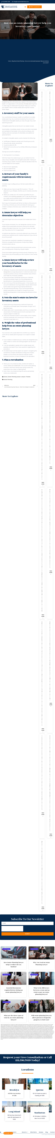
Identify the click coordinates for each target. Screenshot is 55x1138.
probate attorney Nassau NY (41, 1026)
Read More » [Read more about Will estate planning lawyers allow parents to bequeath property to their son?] (50, 369)
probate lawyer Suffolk (4, 1029)
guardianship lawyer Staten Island (40, 1038)
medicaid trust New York (24, 1025)
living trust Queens (50, 1024)
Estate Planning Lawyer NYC (24, 1038)
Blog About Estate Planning (18, 61)
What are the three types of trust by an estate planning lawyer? (13, 1017)
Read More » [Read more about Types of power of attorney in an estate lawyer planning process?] (43, 814)
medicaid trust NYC (30, 1025)
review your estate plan (14, 365)
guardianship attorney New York (16, 1037)
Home (9, 61)
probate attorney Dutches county (23, 1026)
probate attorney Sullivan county (35, 1027)
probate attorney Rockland (20, 1027)
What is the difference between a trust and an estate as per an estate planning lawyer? (49, 216)
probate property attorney (46, 1029)
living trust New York (41, 1024)
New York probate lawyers (8, 1026)
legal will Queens (18, 1024)
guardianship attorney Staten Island (42, 1037)
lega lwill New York (9, 1024)
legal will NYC (14, 1024)
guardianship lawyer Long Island (7, 1038)
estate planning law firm (11, 7)
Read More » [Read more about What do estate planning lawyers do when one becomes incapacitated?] (50, 705)
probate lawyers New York (35, 1028)
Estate (5, 377)
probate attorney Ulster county (44, 1027)
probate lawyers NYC (42, 1028)
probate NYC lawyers (40, 1029)
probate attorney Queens (13, 1027)
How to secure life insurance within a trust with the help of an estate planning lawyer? (49, 783)
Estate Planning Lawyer (14, 377)
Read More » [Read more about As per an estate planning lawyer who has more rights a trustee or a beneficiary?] (50, 468)
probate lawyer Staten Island (49, 1028)
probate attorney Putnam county (5, 1027)
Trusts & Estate (11, 6)
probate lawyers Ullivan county (11, 1029)
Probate (28, 377)
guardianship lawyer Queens (32, 1038)
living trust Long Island (35, 1024)
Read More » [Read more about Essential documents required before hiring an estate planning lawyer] (43, 252)
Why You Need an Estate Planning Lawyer (49, 114)
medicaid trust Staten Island (43, 1025)
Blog (45, 1132)
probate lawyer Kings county (7, 1028)
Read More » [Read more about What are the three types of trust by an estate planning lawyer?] (43, 353)
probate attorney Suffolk (27, 1027)
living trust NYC (46, 1024)
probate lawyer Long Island (14, 1028)
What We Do (29, 1132)
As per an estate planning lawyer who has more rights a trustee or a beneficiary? (49, 419)
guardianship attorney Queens (33, 1037)
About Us (20, 1132)
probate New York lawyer (27, 1029)
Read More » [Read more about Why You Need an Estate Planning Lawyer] (50, 141)
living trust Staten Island (4, 1025)
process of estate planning (26, 104)
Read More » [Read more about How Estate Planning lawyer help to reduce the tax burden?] (43, 162)
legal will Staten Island (23, 1024)
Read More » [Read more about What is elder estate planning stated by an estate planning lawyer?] (50, 572)
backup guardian (17, 196)
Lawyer (23, 377)
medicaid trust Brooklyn (10, 1025)
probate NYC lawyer (34, 1029)
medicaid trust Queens (37, 1025)
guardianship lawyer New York (16, 1038)
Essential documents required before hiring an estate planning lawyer (13, 990)
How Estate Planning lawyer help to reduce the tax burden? (13, 964)
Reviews (38, 1132)
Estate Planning (8, 379)
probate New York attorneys (20, 1029)
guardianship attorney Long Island (7, 1037)
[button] (25, 7)
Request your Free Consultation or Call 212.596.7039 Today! (27, 1058)
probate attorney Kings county (33, 1026)
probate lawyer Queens (28, 1028)
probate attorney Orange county (49, 1026)
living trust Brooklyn (29, 1024)
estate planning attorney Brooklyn (22, 1036)
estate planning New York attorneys (13, 1036)
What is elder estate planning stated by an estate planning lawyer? (49, 528)
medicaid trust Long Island (17, 1025)
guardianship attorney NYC (25, 1037)
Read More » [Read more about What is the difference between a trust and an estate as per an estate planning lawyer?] (50, 270)
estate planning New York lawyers (41, 1036)
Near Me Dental (47, 1038)
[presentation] (12, 928)
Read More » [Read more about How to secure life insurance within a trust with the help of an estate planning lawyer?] (50, 836)
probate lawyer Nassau (21, 1028)
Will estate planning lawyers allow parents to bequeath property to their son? (49, 320)
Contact (52, 1132)
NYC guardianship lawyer (15, 1026)
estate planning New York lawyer (32, 1036)
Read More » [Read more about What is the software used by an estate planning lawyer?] (43, 908)
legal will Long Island (3, 1024)
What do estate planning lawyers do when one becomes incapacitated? (49, 661)
